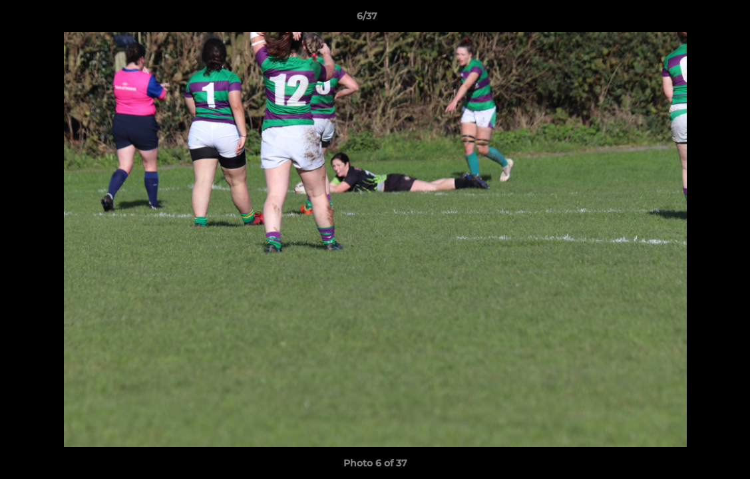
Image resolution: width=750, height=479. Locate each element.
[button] (694, 19)
